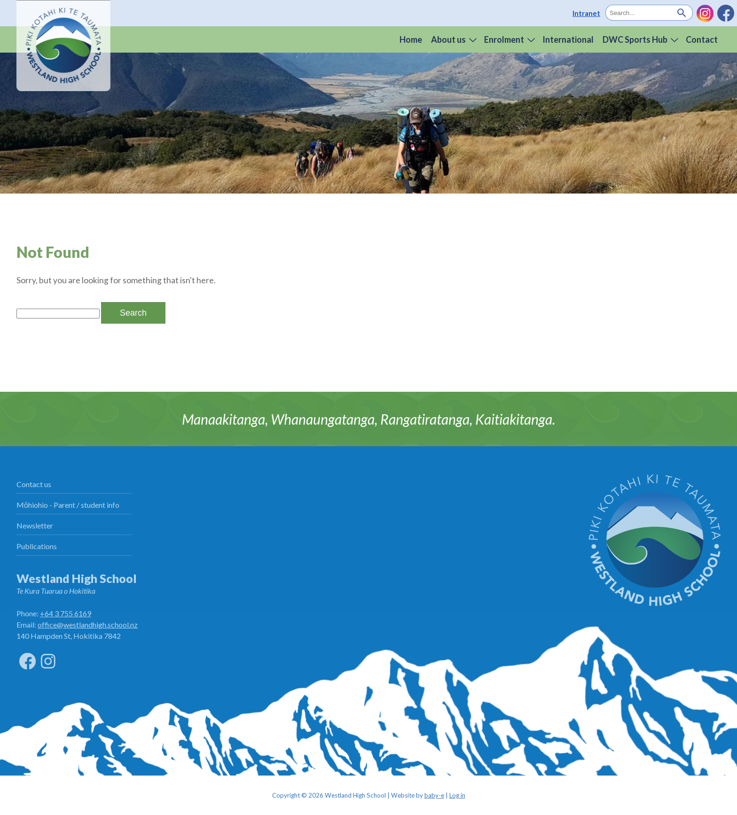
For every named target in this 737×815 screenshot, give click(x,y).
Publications (36, 546)
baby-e (434, 795)
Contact (702, 39)
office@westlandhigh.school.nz (88, 624)
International (568, 39)
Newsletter (34, 525)
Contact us (33, 484)
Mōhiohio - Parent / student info (67, 504)
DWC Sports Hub (635, 39)
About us (448, 39)
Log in (457, 795)
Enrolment (504, 39)
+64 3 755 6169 (65, 613)
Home (411, 39)
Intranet (586, 13)
